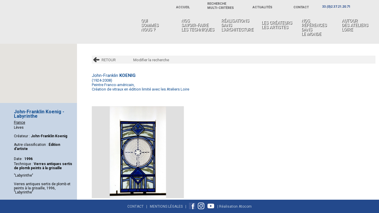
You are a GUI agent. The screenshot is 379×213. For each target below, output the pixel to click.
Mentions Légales (166, 206)
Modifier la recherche (151, 60)
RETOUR (109, 60)
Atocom (245, 206)
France (19, 122)
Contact (135, 206)
